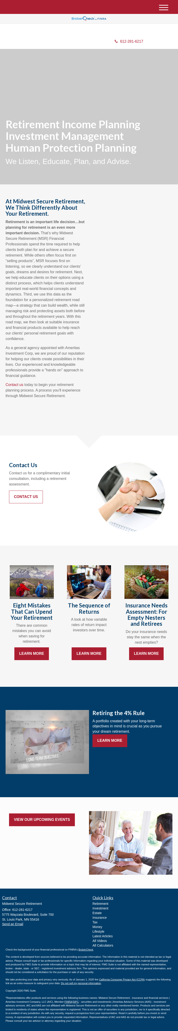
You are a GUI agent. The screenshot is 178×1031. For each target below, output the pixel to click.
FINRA (68, 1001)
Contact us (14, 385)
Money (97, 927)
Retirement (100, 904)
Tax (95, 922)
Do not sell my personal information (81, 983)
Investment (100, 908)
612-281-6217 (129, 41)
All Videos (99, 941)
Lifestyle (98, 931)
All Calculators (102, 945)
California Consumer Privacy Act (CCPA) (122, 979)
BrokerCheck (86, 949)
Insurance (99, 917)
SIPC (76, 1001)
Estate (97, 913)
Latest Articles (102, 936)
